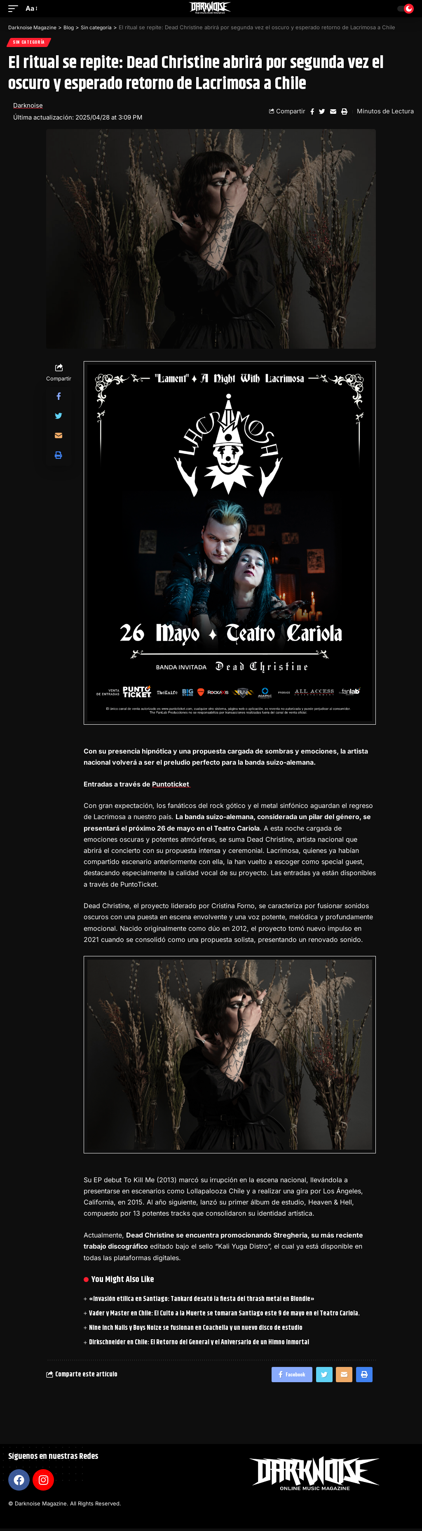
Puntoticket (171, 785)
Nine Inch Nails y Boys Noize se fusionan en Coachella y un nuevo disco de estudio (195, 1329)
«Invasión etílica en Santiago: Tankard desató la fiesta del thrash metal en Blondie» (201, 1300)
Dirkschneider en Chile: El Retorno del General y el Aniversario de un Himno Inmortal (199, 1343)
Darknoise (28, 106)
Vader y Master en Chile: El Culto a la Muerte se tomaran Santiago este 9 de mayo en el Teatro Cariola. (224, 1314)
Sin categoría (29, 43)
